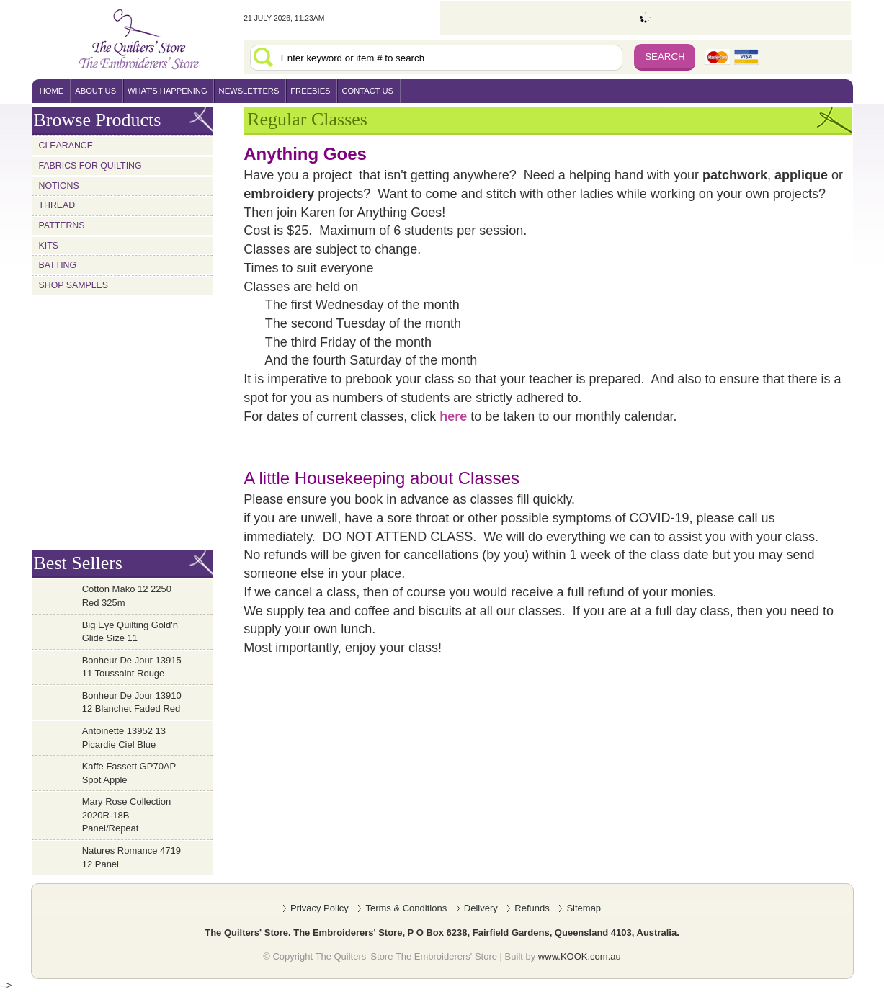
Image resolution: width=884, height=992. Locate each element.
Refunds (531, 908)
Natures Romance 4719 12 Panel (131, 857)
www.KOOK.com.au (579, 956)
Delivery (481, 908)
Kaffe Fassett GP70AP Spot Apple (129, 773)
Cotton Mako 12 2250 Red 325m (126, 596)
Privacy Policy (319, 908)
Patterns (62, 225)
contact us (367, 90)
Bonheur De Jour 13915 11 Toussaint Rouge (132, 667)
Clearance (66, 145)
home (52, 90)
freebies (310, 90)
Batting (58, 265)
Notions (59, 186)
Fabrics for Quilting (90, 166)
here (453, 416)
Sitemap (583, 908)
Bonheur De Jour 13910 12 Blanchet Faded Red (132, 702)
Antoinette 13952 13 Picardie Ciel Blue (124, 737)
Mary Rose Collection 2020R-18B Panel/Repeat (126, 815)
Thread (57, 205)
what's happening (167, 90)
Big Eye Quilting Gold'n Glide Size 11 (130, 632)
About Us (95, 90)
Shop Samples (74, 285)
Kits (48, 246)
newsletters (249, 90)
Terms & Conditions (406, 908)
